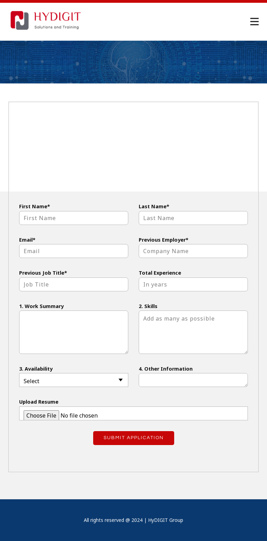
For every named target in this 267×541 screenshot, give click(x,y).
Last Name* (154, 206)
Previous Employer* (163, 239)
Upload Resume (38, 401)
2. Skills (148, 306)
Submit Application (134, 437)
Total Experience (160, 272)
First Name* (34, 206)
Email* (27, 239)
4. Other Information (166, 368)
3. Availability (35, 368)
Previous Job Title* (43, 272)
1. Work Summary (41, 306)
